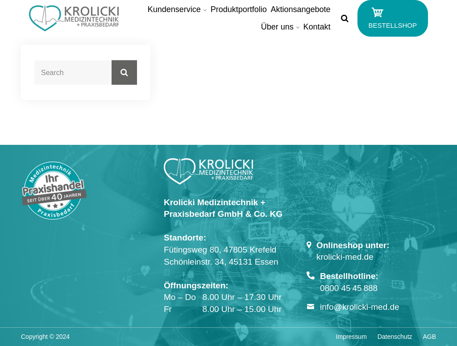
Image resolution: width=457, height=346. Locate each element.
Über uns (277, 26)
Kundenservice (174, 9)
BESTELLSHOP (393, 17)
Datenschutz (395, 336)
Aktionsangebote (301, 9)
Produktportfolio (239, 9)
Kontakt (317, 26)
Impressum (351, 336)
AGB (429, 336)
